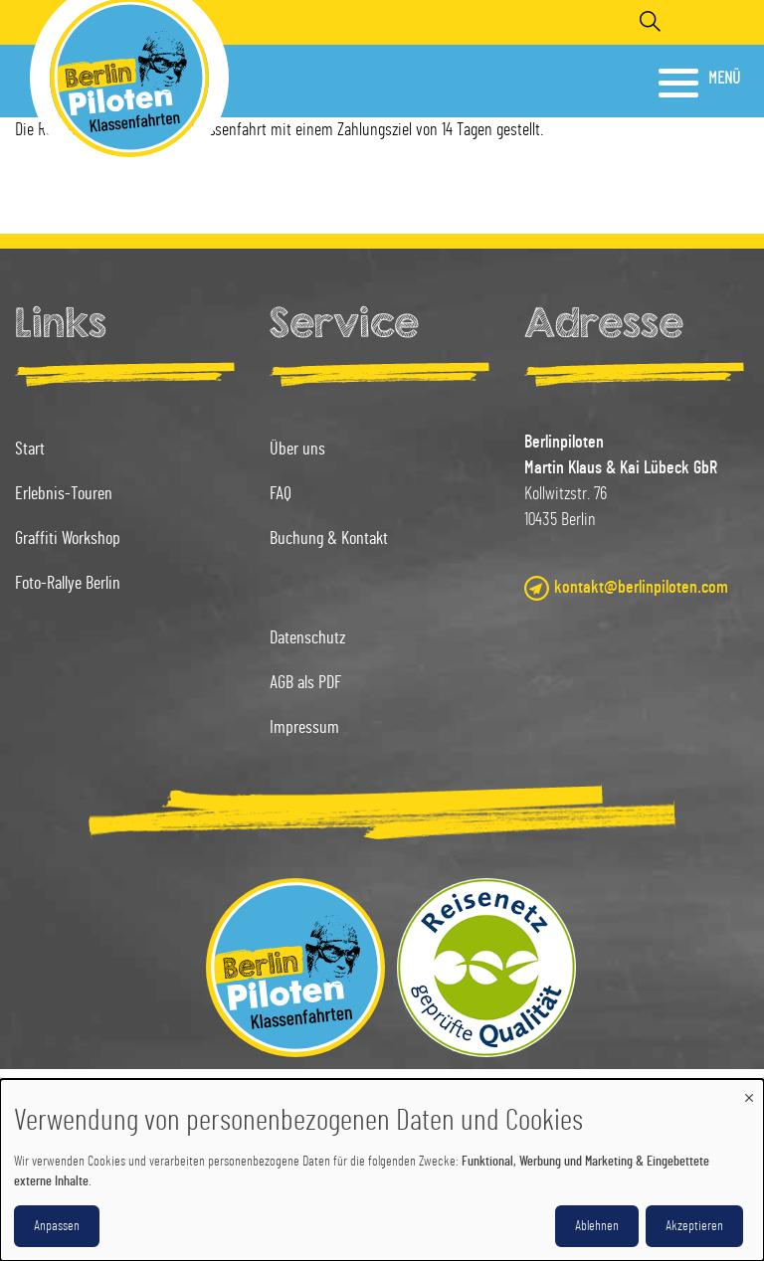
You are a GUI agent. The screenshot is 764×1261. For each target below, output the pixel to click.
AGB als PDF (305, 683)
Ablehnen (597, 1226)
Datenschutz (308, 638)
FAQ (280, 494)
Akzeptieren (694, 1226)
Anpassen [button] (57, 1226)
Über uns (297, 449)
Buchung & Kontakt (329, 539)
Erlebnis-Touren (63, 494)
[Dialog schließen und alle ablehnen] (749, 1091)
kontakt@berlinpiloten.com (641, 588)
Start (30, 449)
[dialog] (382, 1170)
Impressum (304, 728)
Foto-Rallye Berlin (67, 584)
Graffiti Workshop (67, 539)
